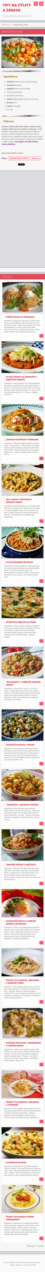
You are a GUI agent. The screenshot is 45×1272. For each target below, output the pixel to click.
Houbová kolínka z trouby (20, 745)
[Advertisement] (22, 195)
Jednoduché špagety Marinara (22, 439)
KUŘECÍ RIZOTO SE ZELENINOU (20, 317)
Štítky (4, 158)
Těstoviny (35, 158)
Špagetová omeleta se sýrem (21, 622)
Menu (41, 4)
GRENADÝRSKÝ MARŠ (18, 158)
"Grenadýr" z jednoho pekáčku (22, 804)
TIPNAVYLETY (6, 25)
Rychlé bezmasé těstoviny (19, 562)
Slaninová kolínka (16, 1162)
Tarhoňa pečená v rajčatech (21, 864)
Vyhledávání (36, 4)
